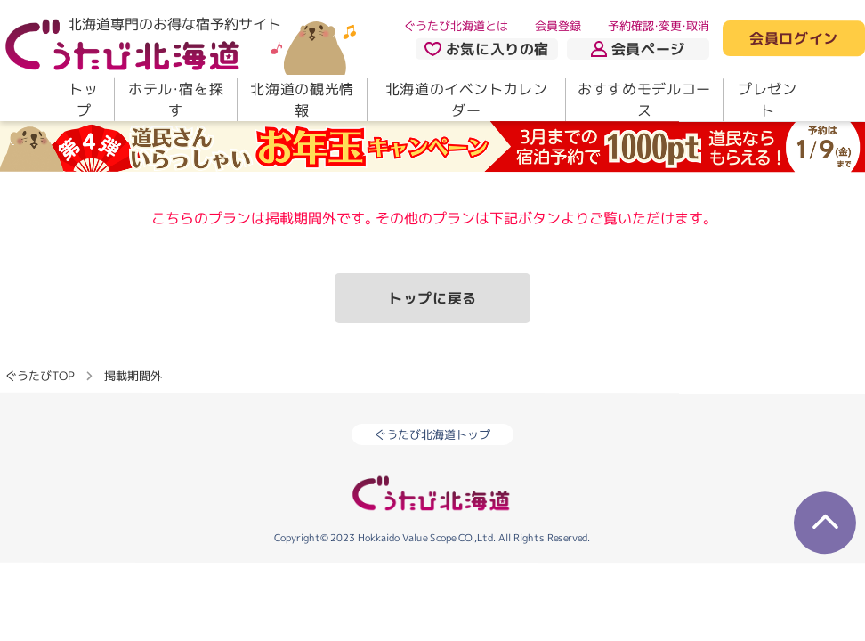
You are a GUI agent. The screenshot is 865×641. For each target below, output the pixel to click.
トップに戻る (432, 298)
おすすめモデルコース (644, 99)
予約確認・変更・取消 (658, 26)
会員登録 (558, 26)
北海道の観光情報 (301, 99)
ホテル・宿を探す (175, 99)
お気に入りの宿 (486, 49)
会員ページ (638, 49)
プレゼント (767, 99)
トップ (83, 99)
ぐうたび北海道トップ (432, 434)
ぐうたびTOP (39, 376)
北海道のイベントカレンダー (466, 99)
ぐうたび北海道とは (456, 26)
